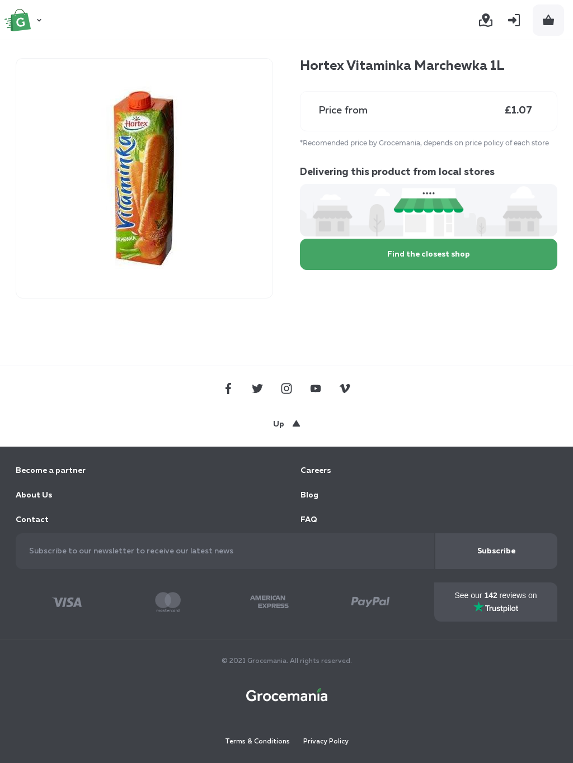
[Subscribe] (496, 551)
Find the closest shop (428, 254)
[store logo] (24, 20)
